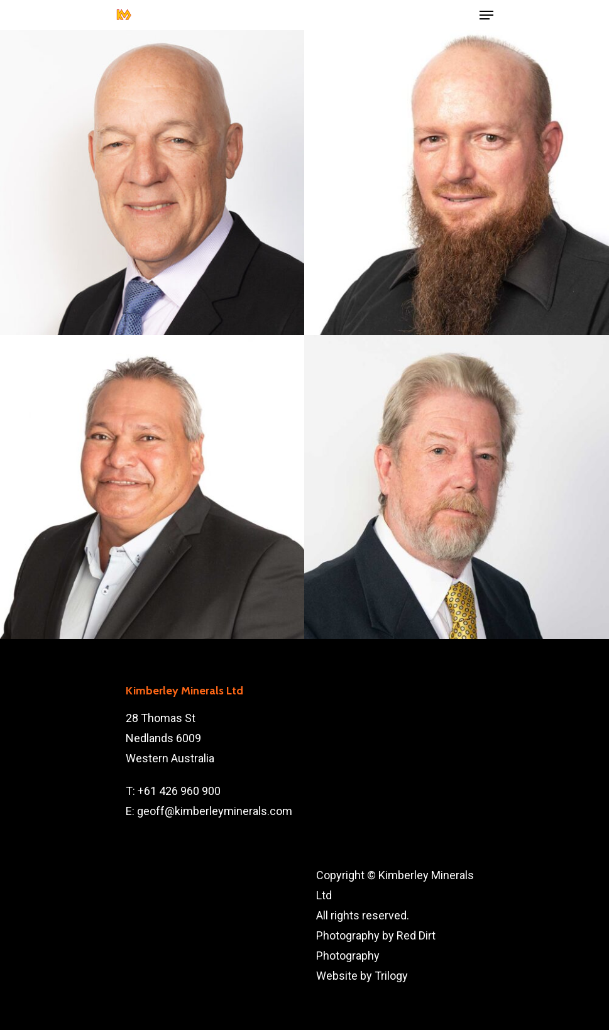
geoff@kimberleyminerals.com (214, 811)
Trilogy (391, 975)
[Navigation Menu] (486, 15)
